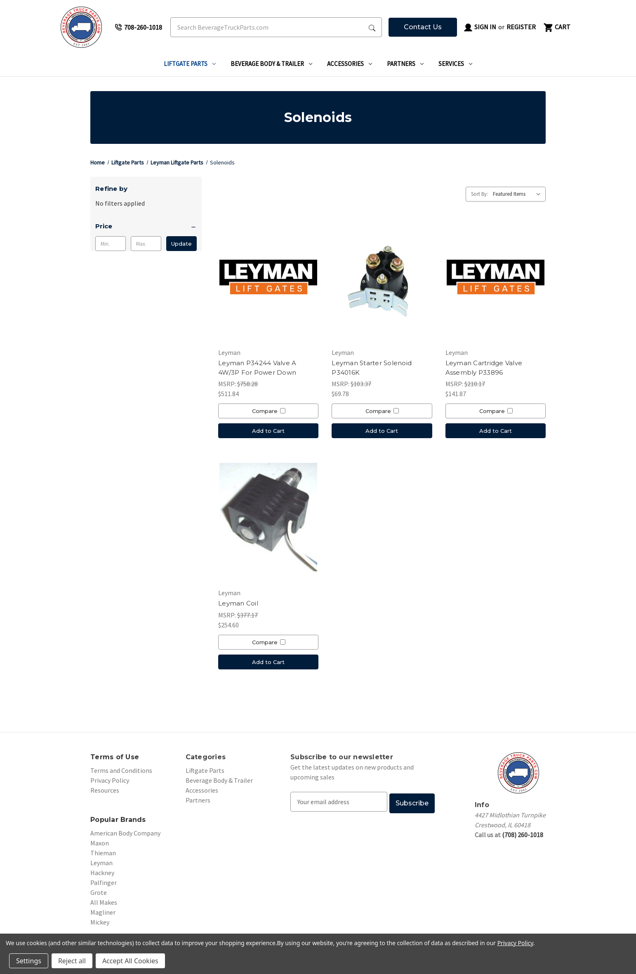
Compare (268, 411)
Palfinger (103, 882)
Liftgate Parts (190, 64)
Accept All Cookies (130, 960)
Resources (104, 790)
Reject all (72, 960)
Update (181, 243)
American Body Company (125, 833)
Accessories (349, 64)
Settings (28, 960)
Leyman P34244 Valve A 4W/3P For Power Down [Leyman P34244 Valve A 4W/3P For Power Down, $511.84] (257, 367)
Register (521, 27)
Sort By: (479, 193)
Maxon (99, 843)
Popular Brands (118, 820)
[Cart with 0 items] (556, 27)
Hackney (102, 872)
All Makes (103, 902)
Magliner (102, 912)
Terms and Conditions (121, 770)
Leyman (101, 863)
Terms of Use (114, 757)
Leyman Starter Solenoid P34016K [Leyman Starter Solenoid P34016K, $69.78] (372, 367)
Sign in (479, 28)
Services (455, 64)
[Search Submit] (372, 27)
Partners (405, 64)
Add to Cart (268, 430)
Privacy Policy (109, 780)
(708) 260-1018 (522, 835)
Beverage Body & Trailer (271, 64)
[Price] (146, 226)
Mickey (99, 922)
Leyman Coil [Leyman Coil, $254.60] (238, 603)
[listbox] (518, 194)
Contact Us (423, 27)
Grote (98, 892)
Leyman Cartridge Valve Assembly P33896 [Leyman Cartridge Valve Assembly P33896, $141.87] (484, 367)
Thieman (103, 853)
